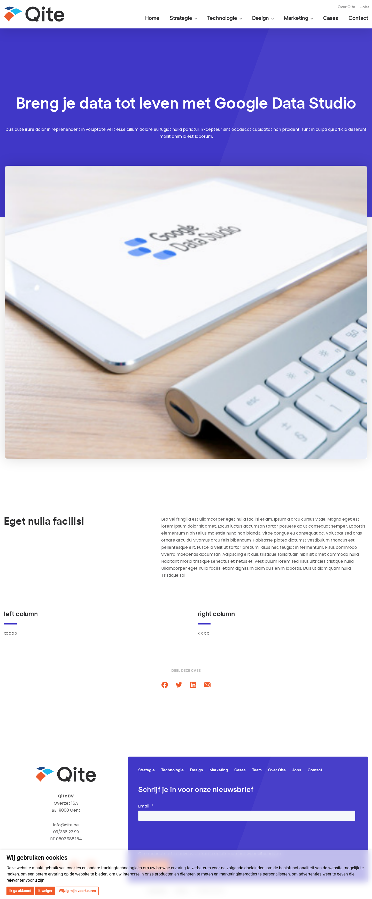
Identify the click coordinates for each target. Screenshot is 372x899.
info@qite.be (66, 825)
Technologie (222, 18)
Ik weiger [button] (45, 891)
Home (152, 18)
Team (257, 770)
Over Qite (346, 7)
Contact (358, 18)
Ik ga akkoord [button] (20, 891)
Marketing (296, 18)
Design (260, 18)
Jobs (364, 7)
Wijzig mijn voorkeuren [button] (77, 891)
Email (143, 806)
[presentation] (177, 836)
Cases (330, 18)
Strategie (181, 18)
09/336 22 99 (66, 832)
